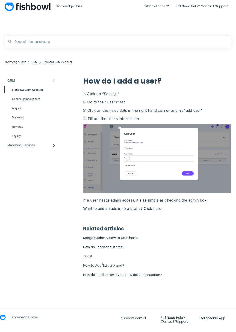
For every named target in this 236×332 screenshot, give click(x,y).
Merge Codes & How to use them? (111, 237)
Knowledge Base (69, 6)
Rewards (17, 126)
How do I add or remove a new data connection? (122, 274)
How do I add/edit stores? (103, 247)
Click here (152, 208)
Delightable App (212, 318)
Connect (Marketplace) (26, 99)
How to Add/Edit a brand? (103, 265)
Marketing (18, 117)
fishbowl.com (133, 318)
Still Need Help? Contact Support (174, 319)
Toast (87, 256)
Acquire (16, 108)
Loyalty (16, 136)
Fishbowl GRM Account (24, 89)
